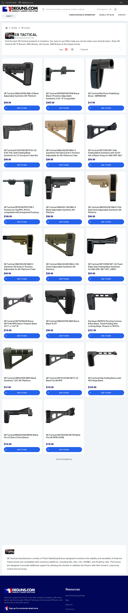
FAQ (121, 2)
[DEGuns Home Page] (20, 9)
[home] (6, 29)
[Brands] (16, 29)
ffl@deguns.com (27, 2)
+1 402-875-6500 (10, 2)
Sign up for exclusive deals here (23, 609)
